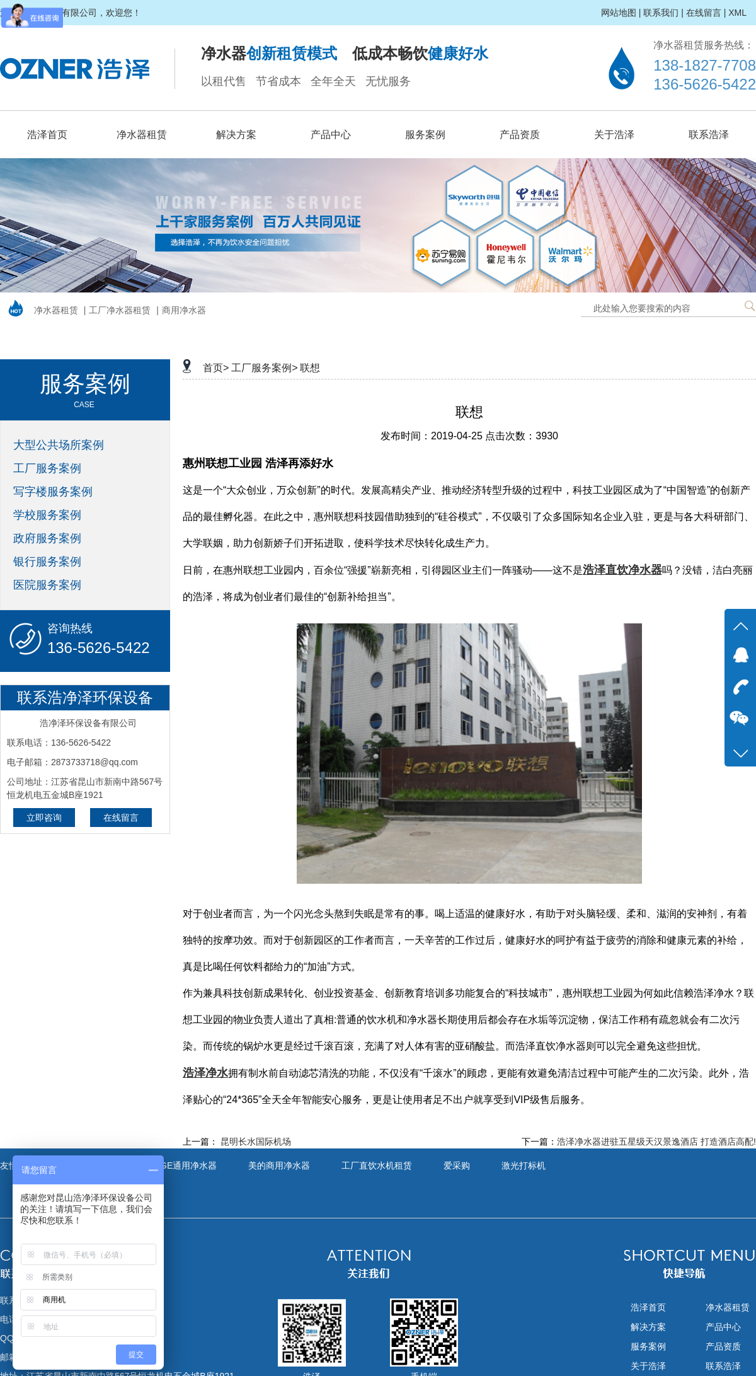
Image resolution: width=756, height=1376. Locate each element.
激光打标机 (523, 1165)
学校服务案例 (47, 515)
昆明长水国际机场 (255, 1141)
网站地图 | (621, 13)
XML (737, 13)
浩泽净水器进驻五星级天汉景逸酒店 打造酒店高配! (656, 1141)
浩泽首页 (47, 134)
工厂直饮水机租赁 (376, 1165)
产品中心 (331, 134)
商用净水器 (184, 310)
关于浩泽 (614, 134)
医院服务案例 (47, 585)
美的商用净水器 (279, 1165)
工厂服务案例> (264, 367)
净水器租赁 (142, 134)
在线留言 (121, 817)
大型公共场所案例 (58, 445)
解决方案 (236, 134)
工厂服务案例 (47, 468)
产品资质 (520, 134)
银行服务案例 (47, 561)
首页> (216, 367)
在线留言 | (706, 13)
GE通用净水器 (188, 1165)
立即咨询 (44, 817)
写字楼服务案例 (53, 491)
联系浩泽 (709, 134)
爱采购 (457, 1165)
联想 (310, 367)
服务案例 (425, 134)
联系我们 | (663, 13)
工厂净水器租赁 (120, 310)
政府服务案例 (47, 538)
